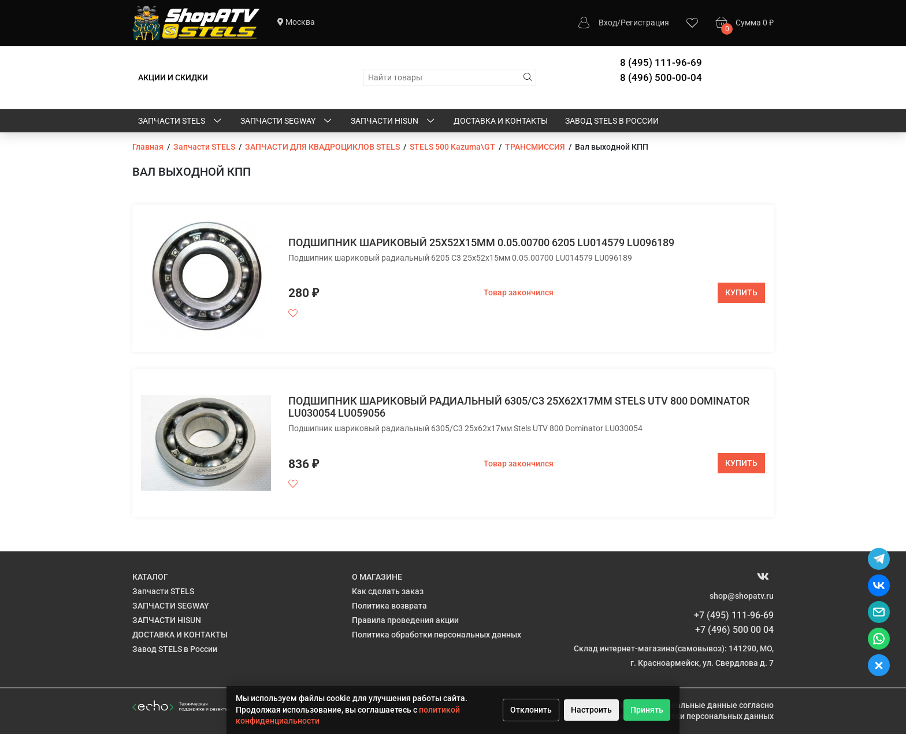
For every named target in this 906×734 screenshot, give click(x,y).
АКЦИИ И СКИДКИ (173, 77)
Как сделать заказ (388, 591)
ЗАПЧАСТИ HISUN (393, 121)
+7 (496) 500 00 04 (734, 629)
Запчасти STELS (180, 121)
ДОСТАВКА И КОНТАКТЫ (501, 120)
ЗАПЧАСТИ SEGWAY (286, 121)
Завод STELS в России (612, 120)
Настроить (591, 709)
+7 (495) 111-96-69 (734, 615)
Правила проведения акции (405, 620)
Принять (646, 709)
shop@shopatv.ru (742, 595)
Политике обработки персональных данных (689, 716)
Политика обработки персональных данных (436, 634)
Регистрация (645, 22)
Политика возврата (389, 605)
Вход (608, 22)
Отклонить (531, 709)
